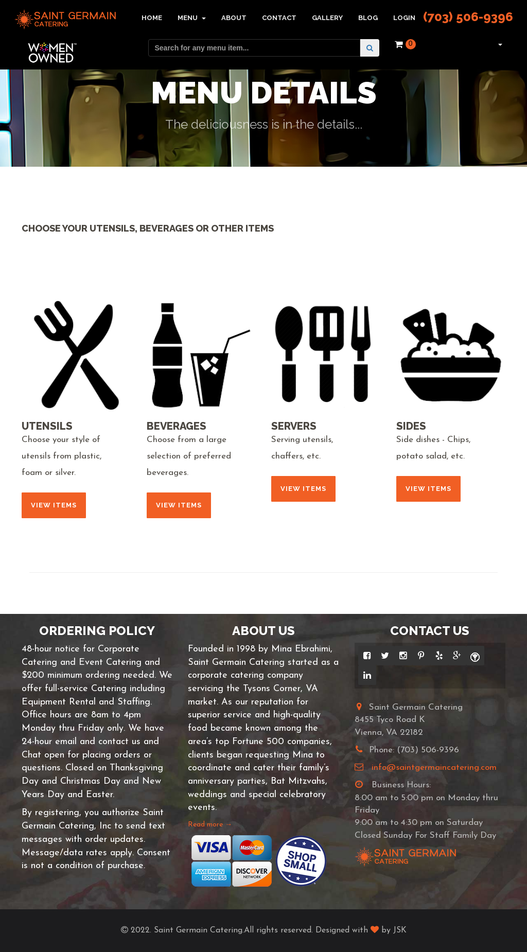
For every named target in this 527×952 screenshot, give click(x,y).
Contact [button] (279, 18)
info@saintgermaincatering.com (434, 767)
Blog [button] (368, 18)
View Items (54, 505)
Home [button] (152, 18)
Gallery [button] (327, 18)
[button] (499, 44)
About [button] (234, 18)
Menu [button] (192, 18)
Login (404, 18)
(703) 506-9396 (468, 16)
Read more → (210, 824)
